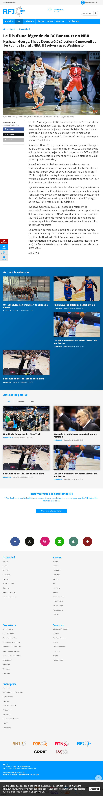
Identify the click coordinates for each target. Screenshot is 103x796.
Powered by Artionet (10, 774)
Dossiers (6, 588)
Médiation (6, 714)
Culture (5, 579)
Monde (5, 570)
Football (56, 561)
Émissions (29, 21)
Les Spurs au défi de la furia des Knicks (23, 378)
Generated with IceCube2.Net (29, 774)
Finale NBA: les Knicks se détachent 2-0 (74, 304)
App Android (87, 541)
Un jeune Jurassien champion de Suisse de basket (25, 306)
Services (60, 21)
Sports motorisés (59, 597)
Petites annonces (59, 647)
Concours (6, 673)
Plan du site (32, 769)
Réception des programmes (13, 692)
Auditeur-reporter (89, 3)
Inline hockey (58, 601)
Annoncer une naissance (12, 651)
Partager (9, 129)
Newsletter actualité (10, 597)
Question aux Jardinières (12, 655)
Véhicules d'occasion (60, 629)
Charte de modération (11, 719)
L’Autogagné (7, 660)
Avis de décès (58, 660)
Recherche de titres (10, 638)
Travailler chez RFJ (9, 705)
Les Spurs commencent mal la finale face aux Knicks (75, 342)
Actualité (9, 21)
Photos (40, 21)
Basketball (24, 29)
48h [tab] (8, 401)
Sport (19, 21)
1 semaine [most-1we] (20, 401)
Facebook (15, 541)
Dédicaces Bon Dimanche (12, 647)
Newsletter (7, 727)
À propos (6, 688)
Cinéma (56, 633)
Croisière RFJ (73, 21)
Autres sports (58, 610)
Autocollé (6, 664)
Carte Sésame (8, 697)
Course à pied (58, 605)
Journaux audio (8, 583)
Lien (8, 140)
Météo (55, 642)
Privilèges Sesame (59, 638)
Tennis (55, 592)
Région (5, 561)
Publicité (6, 701)
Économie (6, 575)
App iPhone (73, 541)
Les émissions (8, 629)
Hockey (55, 566)
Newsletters (59, 541)
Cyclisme (56, 579)
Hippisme (56, 588)
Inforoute (56, 651)
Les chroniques (8, 633)
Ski (54, 583)
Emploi (55, 655)
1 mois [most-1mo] (32, 401)
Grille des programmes (11, 642)
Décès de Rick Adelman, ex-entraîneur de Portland (75, 435)
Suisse (5, 566)
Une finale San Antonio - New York (21, 434)
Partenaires (7, 710)
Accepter (95, 789)
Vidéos (50, 21)
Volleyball (56, 575)
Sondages (6, 669)
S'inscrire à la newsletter (51, 511)
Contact (5, 723)
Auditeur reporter (9, 592)
